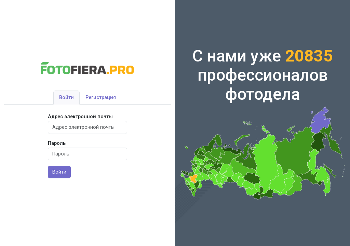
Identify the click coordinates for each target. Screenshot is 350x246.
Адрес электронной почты (80, 117)
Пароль (57, 143)
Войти (66, 97)
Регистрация (100, 97)
